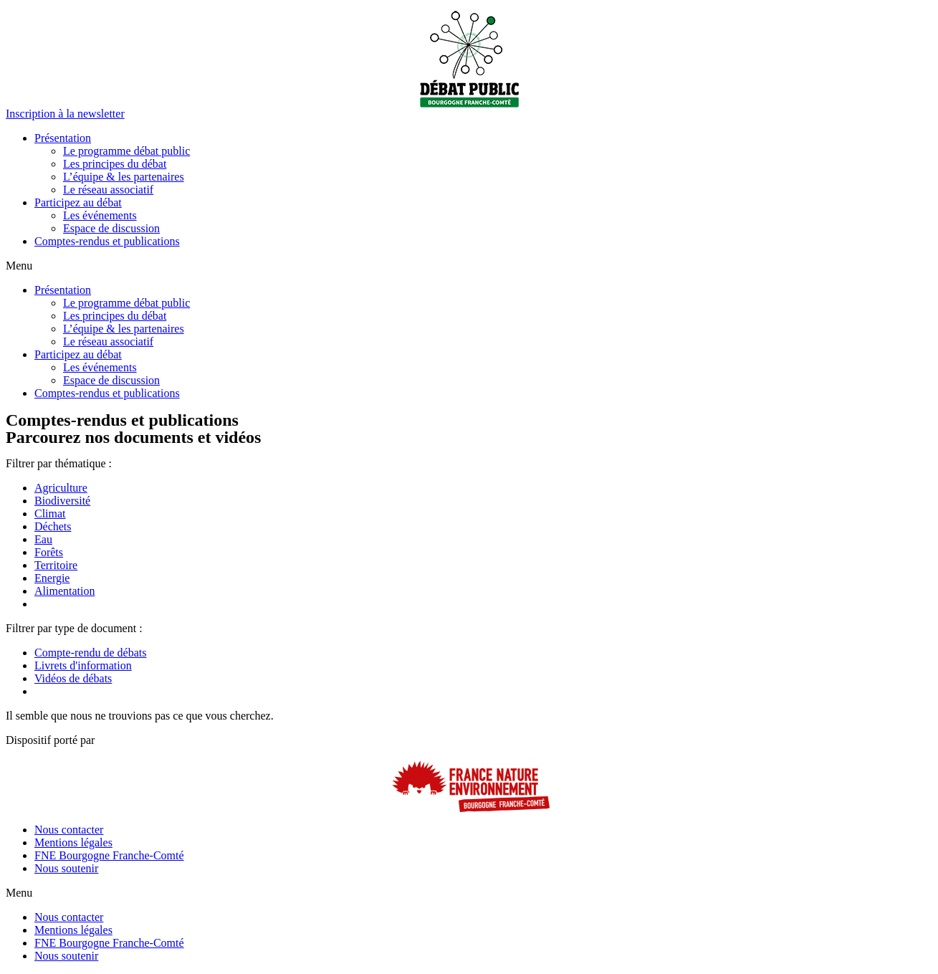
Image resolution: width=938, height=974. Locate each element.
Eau (43, 539)
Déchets (53, 526)
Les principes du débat (114, 164)
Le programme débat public (126, 151)
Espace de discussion (111, 228)
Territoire (55, 565)
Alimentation (64, 591)
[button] (65, 114)
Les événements (100, 215)
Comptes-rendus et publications (107, 241)
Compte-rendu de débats (90, 652)
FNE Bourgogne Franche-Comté (109, 855)
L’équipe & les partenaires (123, 177)
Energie (52, 578)
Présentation (62, 138)
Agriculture (60, 488)
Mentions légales (73, 842)
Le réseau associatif (108, 189)
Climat (50, 513)
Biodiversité (62, 501)
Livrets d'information (83, 665)
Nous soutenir (66, 868)
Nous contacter (68, 829)
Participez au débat (78, 202)
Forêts (48, 552)
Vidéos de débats (73, 678)
